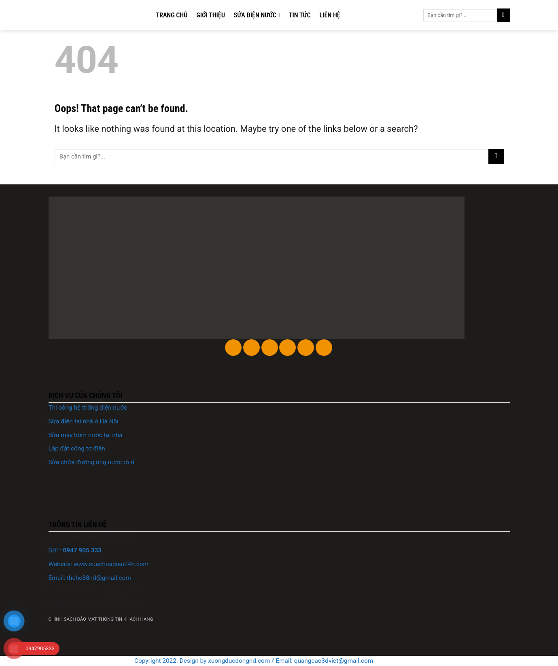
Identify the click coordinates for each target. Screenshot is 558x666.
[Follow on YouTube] (324, 347)
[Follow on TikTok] (269, 347)
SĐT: (75, 550)
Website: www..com (99, 564)
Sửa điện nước (257, 15)
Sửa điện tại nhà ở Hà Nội (84, 421)
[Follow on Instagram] (251, 347)
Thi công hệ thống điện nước (88, 407)
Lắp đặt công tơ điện (77, 448)
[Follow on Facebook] (233, 347)
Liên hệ (330, 15)
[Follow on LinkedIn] (305, 347)
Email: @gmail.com (90, 577)
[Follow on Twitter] (287, 347)
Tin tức (300, 15)
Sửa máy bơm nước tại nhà (86, 435)
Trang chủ (172, 15)
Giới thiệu (210, 15)
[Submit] (503, 14)
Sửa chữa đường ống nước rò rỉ (91, 462)
